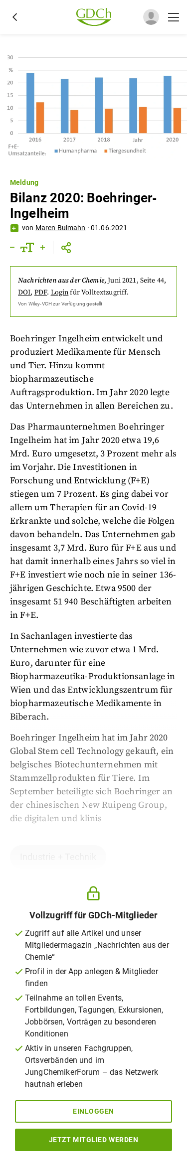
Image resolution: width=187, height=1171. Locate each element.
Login (60, 292)
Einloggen (93, 1111)
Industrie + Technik (58, 857)
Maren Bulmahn (60, 228)
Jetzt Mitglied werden (94, 1140)
